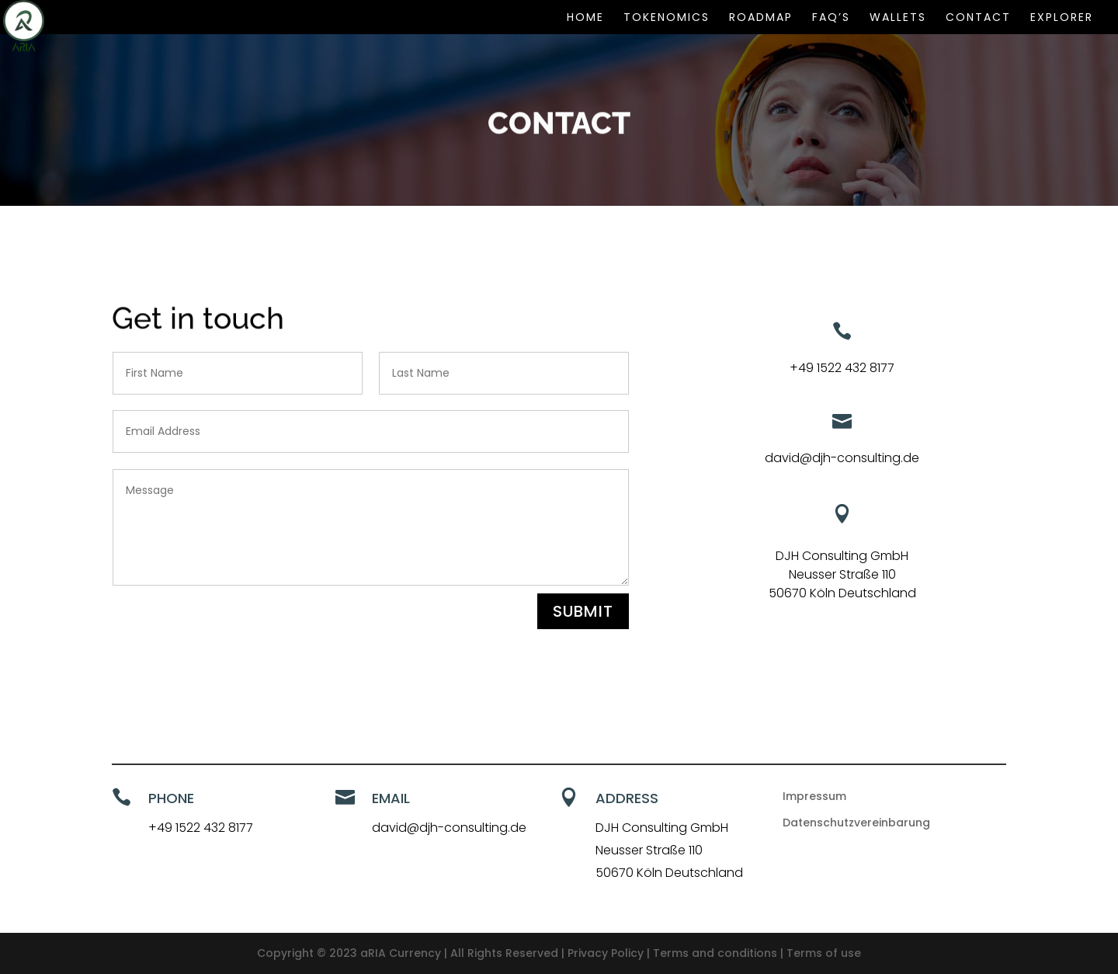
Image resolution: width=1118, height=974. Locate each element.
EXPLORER (1061, 18)
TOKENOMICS (666, 18)
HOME (585, 18)
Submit (583, 611)
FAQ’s (831, 18)
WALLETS (898, 18)
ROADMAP (761, 18)
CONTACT (978, 18)
